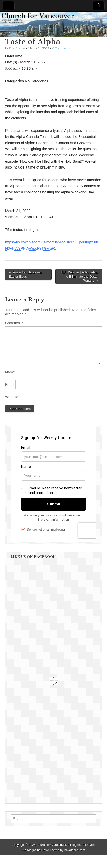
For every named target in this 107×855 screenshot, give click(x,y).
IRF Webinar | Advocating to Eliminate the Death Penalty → (79, 276)
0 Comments (61, 48)
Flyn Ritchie (17, 48)
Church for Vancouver (51, 845)
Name (10, 372)
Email (9, 384)
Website (11, 397)
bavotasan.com (74, 850)
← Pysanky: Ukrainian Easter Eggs (25, 274)
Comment (14, 323)
